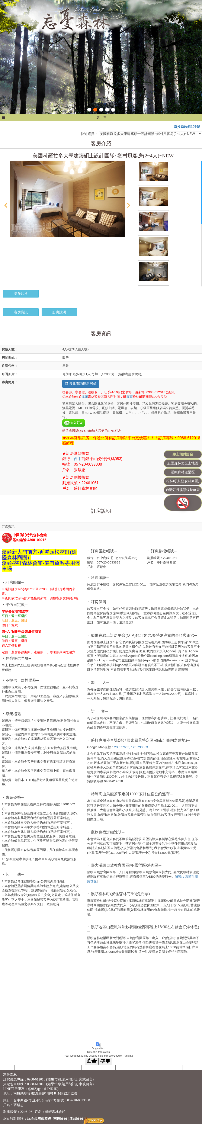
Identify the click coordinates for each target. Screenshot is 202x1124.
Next (128, 205)
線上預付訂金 (183, 454)
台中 (77, 459)
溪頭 (84, 396)
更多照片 (21, 293)
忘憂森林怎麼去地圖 (182, 463)
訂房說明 (59, 312)
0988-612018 (36, 1079)
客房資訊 (21, 312)
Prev (5, 205)
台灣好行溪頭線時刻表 (183, 490)
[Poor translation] (105, 1061)
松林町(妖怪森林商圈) (182, 481)
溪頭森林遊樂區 (183, 472)
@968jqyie (35, 1089)
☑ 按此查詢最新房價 (80, 383)
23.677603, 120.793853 (131, 747)
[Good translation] (92, 1061)
